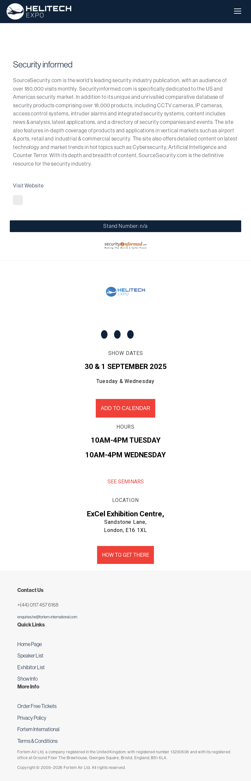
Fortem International (38, 729)
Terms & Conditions (37, 741)
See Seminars (126, 482)
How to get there (125, 555)
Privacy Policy (31, 718)
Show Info (27, 678)
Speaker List (30, 655)
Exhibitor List (31, 667)
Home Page (29, 644)
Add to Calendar (125, 408)
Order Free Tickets (37, 706)
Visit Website (28, 185)
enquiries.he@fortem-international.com (47, 616)
